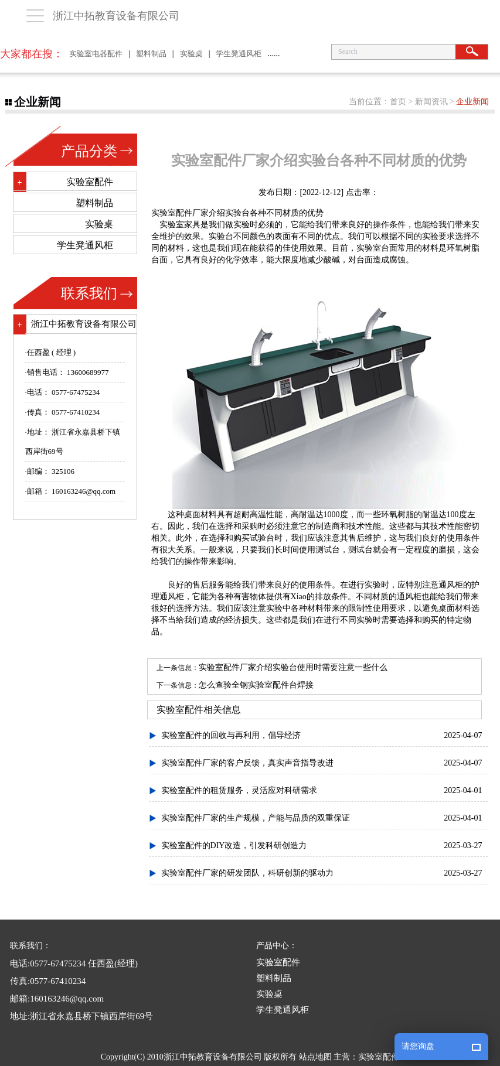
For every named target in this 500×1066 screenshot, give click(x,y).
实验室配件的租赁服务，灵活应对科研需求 (239, 790)
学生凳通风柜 (238, 53)
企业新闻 (472, 101)
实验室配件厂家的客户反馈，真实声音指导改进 (247, 762)
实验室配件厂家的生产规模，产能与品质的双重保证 (255, 818)
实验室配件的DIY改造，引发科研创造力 (234, 845)
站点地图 (315, 1057)
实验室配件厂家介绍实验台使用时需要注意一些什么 (293, 667)
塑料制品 (151, 53)
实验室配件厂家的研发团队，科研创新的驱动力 (247, 873)
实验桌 (191, 53)
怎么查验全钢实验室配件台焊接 (256, 685)
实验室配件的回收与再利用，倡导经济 (231, 735)
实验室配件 (171, 213)
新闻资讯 (431, 101)
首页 (398, 101)
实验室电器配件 (96, 53)
